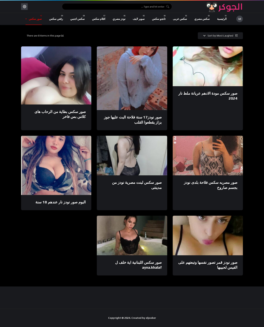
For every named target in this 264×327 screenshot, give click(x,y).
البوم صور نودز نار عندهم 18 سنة (60, 202)
